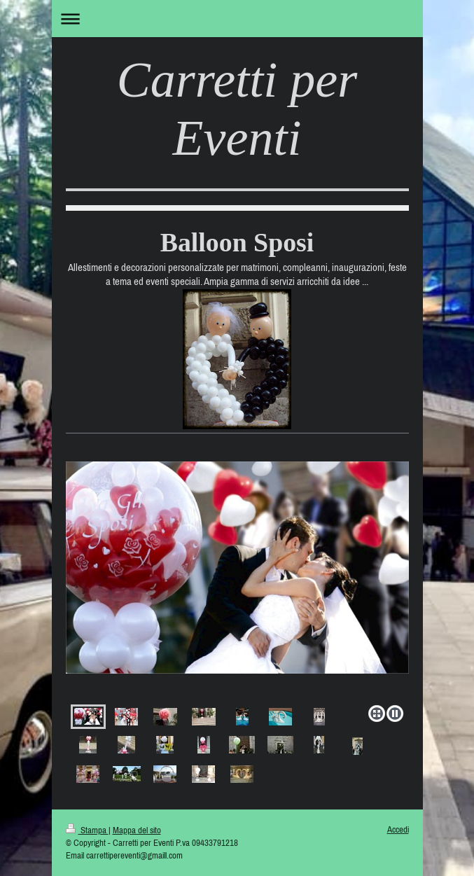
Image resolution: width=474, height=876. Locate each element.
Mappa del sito (137, 830)
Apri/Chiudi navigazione (237, 19)
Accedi (398, 829)
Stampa (87, 830)
